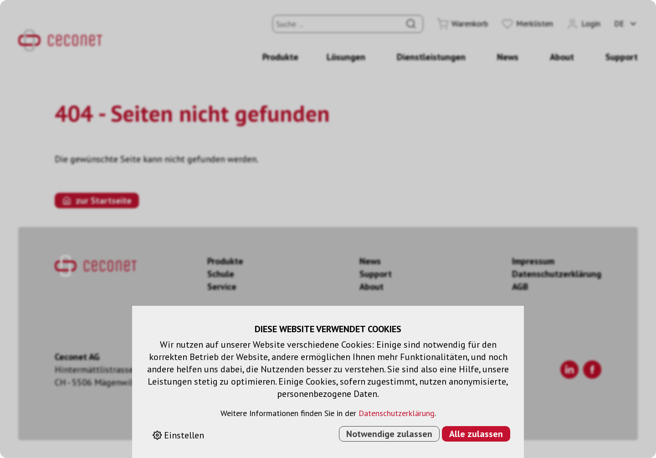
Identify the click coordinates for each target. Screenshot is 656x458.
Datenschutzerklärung (397, 413)
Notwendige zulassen (389, 434)
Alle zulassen (476, 434)
